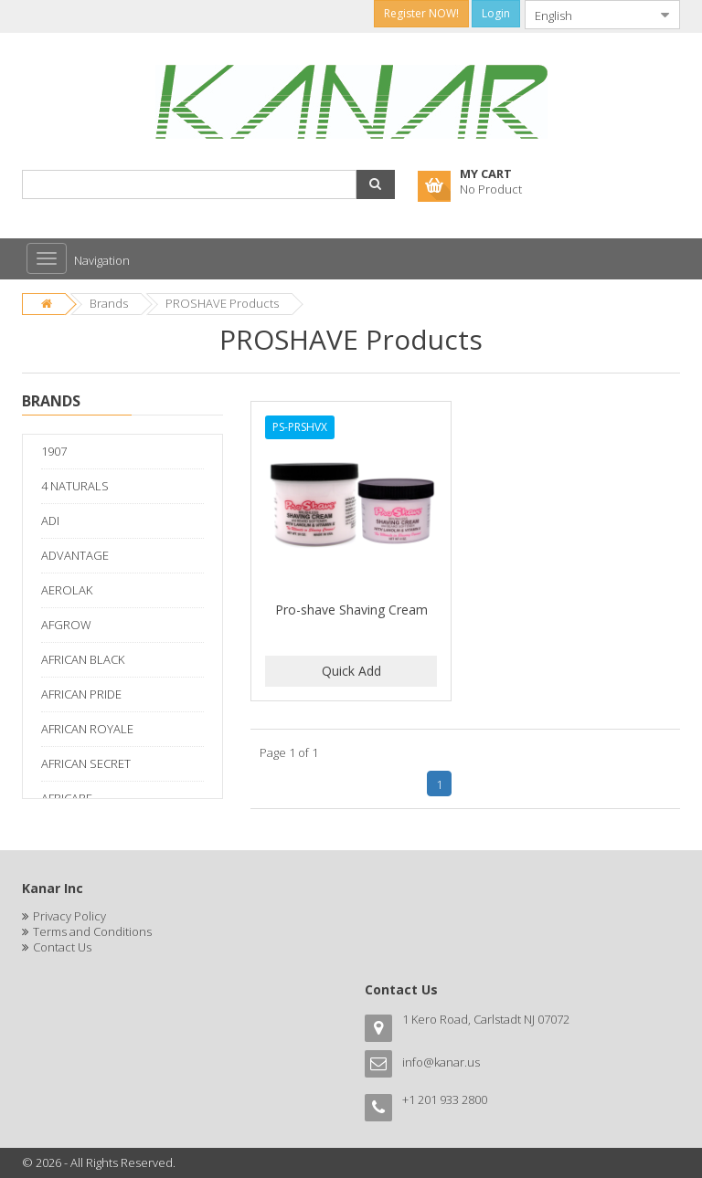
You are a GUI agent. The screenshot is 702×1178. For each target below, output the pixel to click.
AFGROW (66, 624)
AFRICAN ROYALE (87, 728)
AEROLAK (66, 590)
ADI (50, 520)
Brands (109, 303)
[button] (375, 184)
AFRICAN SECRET (86, 763)
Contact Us (62, 947)
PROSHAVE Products (222, 303)
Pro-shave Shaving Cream (351, 609)
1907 (54, 451)
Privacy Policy (69, 916)
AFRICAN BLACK (82, 659)
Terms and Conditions (92, 931)
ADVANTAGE (75, 555)
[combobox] (588, 14)
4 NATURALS (75, 486)
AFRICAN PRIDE (81, 694)
